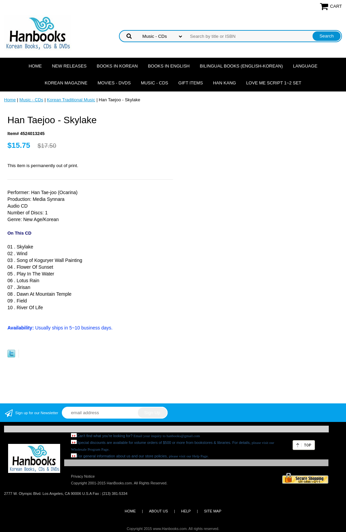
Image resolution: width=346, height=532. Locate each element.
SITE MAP (212, 511)
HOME (130, 511)
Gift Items (190, 82)
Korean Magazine (66, 82)
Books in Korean (117, 66)
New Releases (69, 66)
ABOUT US (158, 511)
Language (305, 66)
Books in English (169, 66)
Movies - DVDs (114, 82)
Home (35, 66)
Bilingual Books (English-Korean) (241, 66)
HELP (186, 511)
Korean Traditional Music (71, 99)
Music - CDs (154, 82)
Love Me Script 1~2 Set (273, 82)
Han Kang (224, 82)
